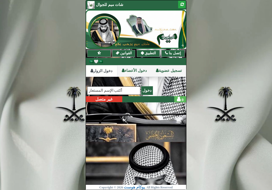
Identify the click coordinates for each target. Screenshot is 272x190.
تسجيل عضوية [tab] (169, 71)
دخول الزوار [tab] (101, 71)
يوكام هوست (134, 187)
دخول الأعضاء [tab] (134, 71)
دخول (147, 90)
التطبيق (150, 53)
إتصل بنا (174, 53)
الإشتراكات (98, 53)
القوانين (125, 53)
